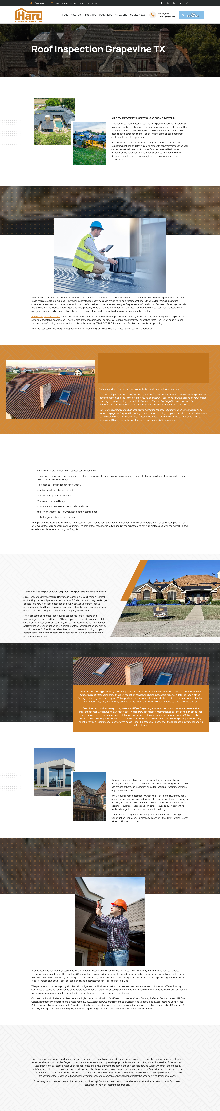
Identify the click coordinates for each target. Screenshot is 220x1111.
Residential (90, 15)
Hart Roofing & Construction (45, 316)
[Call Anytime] (152, 14)
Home (65, 15)
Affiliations (121, 15)
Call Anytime (163, 13)
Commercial (105, 15)
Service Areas (137, 15)
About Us (76, 15)
